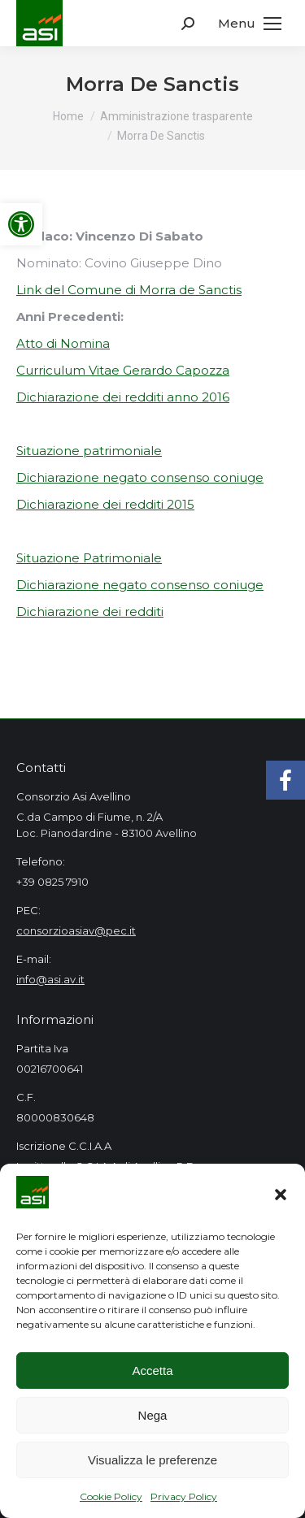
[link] (21, 224)
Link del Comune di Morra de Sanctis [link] (129, 289)
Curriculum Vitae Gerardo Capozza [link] (122, 370)
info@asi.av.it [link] (50, 979)
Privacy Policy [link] (183, 1496)
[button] (280, 1194)
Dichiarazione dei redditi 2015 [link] (105, 504)
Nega (153, 1415)
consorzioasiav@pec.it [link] (76, 930)
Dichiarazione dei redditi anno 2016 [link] (122, 397)
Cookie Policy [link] (111, 1496)
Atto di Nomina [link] (63, 343)
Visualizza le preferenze (152, 1460)
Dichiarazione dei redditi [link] (89, 611)
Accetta (152, 1370)
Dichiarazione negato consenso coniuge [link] (140, 477)
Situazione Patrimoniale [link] (89, 558)
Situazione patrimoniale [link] (89, 450)
